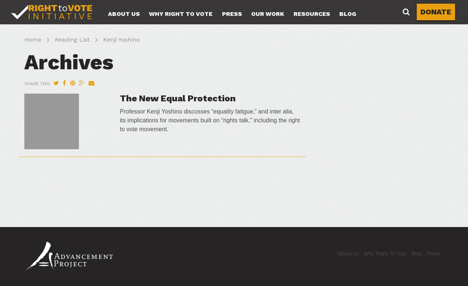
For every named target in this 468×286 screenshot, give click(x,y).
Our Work (267, 13)
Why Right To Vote (180, 13)
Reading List (72, 39)
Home (32, 39)
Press (232, 13)
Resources (312, 13)
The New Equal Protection (178, 98)
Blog (347, 13)
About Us (124, 13)
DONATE (435, 11)
